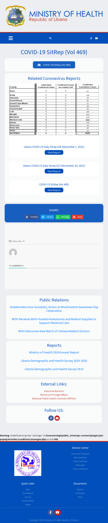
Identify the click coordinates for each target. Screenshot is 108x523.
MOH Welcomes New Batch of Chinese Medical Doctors (54, 331)
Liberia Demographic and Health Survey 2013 (54, 369)
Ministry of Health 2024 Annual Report (54, 352)
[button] (54, 64)
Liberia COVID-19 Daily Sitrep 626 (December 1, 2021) (54, 147)
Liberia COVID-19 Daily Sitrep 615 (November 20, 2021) (54, 165)
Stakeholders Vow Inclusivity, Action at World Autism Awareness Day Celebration (54, 309)
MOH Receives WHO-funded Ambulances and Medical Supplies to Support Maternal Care (54, 321)
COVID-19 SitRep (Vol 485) (54, 184)
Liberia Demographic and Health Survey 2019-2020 (54, 361)
